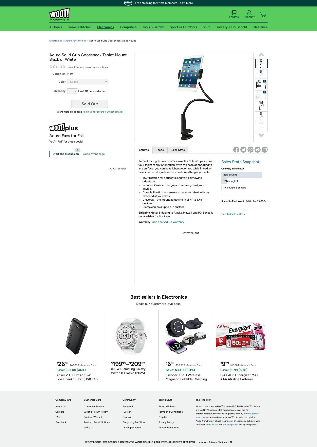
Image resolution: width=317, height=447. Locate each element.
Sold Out (90, 103)
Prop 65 (162, 417)
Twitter (127, 411)
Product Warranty (94, 417)
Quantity (60, 91)
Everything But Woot (134, 422)
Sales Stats (178, 150)
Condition (59, 74)
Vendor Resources (168, 427)
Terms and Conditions (170, 411)
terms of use (212, 424)
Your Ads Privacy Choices (213, 442)
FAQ (57, 417)
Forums (234, 14)
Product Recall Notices (97, 422)
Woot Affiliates (167, 406)
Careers (59, 411)
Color (62, 81)
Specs (160, 150)
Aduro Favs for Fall (75, 40)
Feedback (60, 422)
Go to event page (94, 154)
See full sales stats (233, 214)
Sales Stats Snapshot (240, 161)
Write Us (89, 427)
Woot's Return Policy (96, 411)
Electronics (55, 40)
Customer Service (94, 406)
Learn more (186, 3)
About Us (60, 406)
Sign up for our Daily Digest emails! (103, 111)
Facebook (128, 406)
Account (249, 14)
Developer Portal (132, 427)
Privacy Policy (166, 422)
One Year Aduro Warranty (168, 222)
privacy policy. (230, 424)
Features (143, 150)
